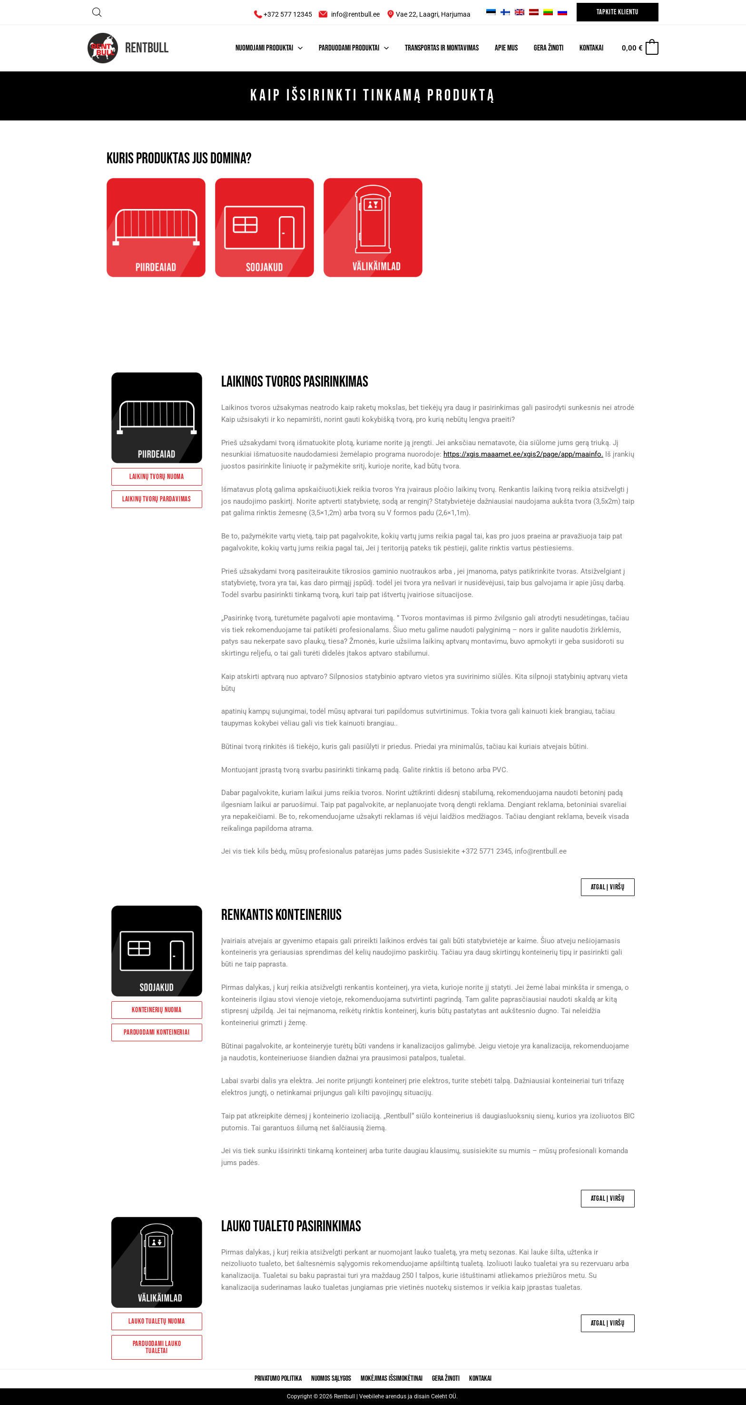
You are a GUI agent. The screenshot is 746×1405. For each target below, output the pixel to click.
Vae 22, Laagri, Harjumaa (434, 14)
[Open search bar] (97, 12)
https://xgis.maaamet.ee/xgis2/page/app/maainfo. (523, 454)
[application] (298, 48)
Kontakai (476, 1379)
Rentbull (146, 48)
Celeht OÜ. (445, 1397)
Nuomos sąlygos (333, 1379)
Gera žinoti (444, 1379)
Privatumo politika (281, 1379)
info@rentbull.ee (355, 14)
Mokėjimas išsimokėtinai (391, 1379)
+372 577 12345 (281, 14)
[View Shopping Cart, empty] (639, 48)
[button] (617, 12)
